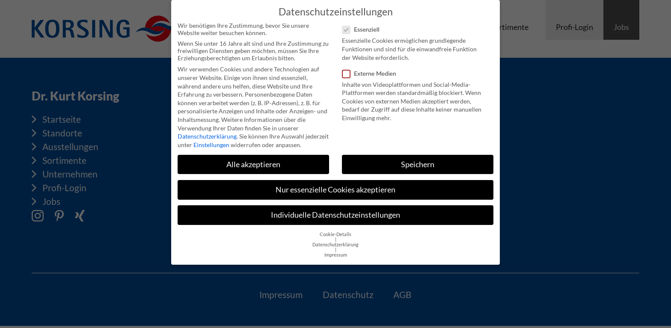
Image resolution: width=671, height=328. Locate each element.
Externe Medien (372, 69)
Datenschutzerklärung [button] (335, 241)
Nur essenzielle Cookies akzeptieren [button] (335, 186)
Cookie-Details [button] (335, 230)
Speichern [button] (417, 161)
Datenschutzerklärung (207, 132)
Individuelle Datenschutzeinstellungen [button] (335, 211)
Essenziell (363, 26)
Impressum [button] (335, 251)
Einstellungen (211, 141)
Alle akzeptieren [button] (253, 161)
